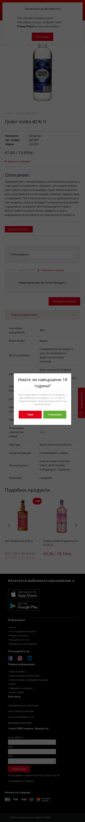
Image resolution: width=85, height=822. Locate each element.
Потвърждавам (55, 414)
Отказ (30, 414)
